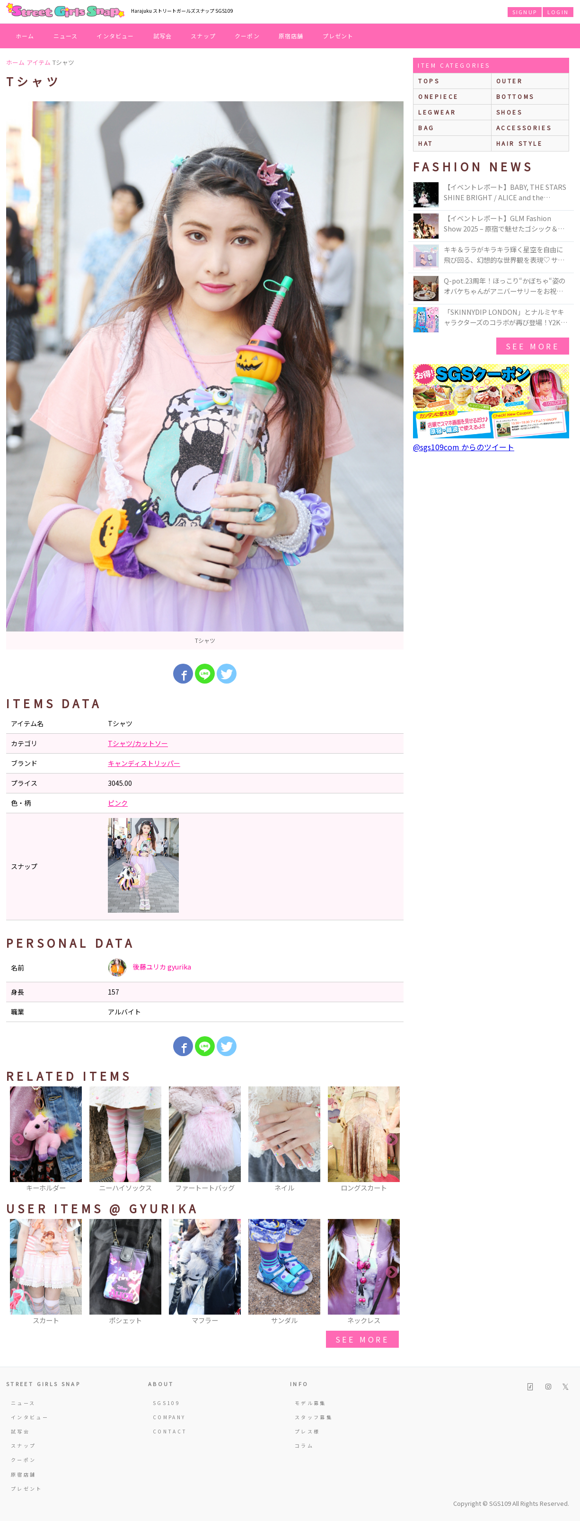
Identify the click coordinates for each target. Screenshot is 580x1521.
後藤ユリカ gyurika (149, 967)
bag (426, 128)
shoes (509, 112)
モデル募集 (310, 1402)
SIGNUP (524, 12)
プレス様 (307, 1431)
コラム (304, 1445)
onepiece (438, 96)
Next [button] (392, 1140)
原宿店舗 (291, 36)
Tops (428, 81)
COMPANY (169, 1417)
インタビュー (115, 36)
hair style (519, 143)
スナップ (203, 36)
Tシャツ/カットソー (138, 743)
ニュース (65, 36)
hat (425, 143)
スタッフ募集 (314, 1417)
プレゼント (338, 36)
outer (509, 81)
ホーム (25, 36)
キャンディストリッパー (144, 763)
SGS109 (166, 1402)
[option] (205, 375)
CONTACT (170, 1431)
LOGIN (558, 12)
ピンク (118, 803)
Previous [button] (18, 1140)
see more (362, 1339)
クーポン (247, 36)
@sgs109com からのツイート (463, 447)
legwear (437, 112)
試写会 (162, 36)
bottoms (515, 96)
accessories (524, 128)
